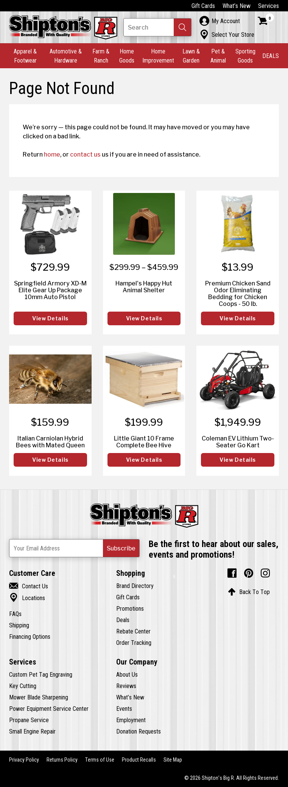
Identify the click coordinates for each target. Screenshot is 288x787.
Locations (27, 598)
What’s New (237, 5)
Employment (131, 720)
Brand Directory (135, 585)
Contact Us (28, 586)
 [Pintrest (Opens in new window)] (248, 573)
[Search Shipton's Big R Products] (157, 27)
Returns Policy (62, 759)
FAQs (15, 614)
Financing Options (29, 636)
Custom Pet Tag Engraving (40, 674)
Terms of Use (99, 759)
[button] (182, 27)
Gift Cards (203, 5)
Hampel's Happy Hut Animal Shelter (143, 286)
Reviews (126, 686)
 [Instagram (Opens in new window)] (265, 573)
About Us (127, 674)
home (52, 154)
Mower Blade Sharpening (38, 697)
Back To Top (249, 592)
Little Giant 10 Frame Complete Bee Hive (144, 441)
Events (124, 708)
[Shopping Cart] (266, 21)
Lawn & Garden (191, 55)
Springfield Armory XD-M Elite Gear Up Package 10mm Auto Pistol (50, 290)
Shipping (19, 625)
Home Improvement (158, 55)
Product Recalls (139, 759)
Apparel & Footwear (25, 55)
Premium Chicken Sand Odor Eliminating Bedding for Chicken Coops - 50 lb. (238, 293)
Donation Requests (138, 731)
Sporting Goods (245, 55)
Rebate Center (133, 631)
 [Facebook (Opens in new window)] (232, 573)
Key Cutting (22, 686)
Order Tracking (133, 642)
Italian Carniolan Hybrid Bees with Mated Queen (50, 441)
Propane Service (29, 720)
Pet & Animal (218, 55)
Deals (122, 620)
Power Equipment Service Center (49, 708)
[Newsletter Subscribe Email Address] (74, 548)
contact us (85, 154)
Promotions (130, 608)
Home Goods (126, 55)
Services (268, 5)
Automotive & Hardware (66, 55)
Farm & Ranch (100, 55)
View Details (50, 318)
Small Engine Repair (32, 731)
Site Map (172, 759)
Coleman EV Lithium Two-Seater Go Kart (238, 441)
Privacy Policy (24, 759)
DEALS (270, 56)
